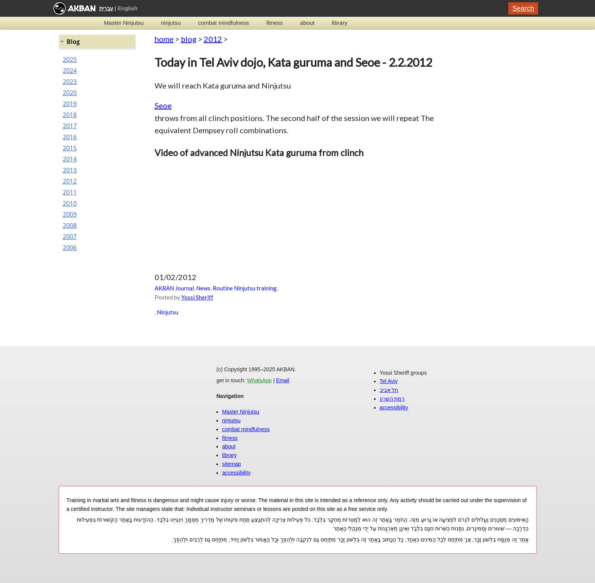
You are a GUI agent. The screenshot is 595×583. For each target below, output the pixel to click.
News (203, 288)
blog (189, 38)
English (127, 8)
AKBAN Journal (174, 288)
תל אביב (389, 390)
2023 (70, 81)
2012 (213, 38)
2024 (70, 70)
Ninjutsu (167, 312)
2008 (70, 225)
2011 (70, 192)
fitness (274, 22)
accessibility (236, 473)
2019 (70, 104)
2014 (70, 159)
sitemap (231, 464)
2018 (70, 115)
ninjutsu (171, 22)
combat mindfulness (223, 22)
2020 (70, 93)
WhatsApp (259, 380)
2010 (70, 203)
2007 (70, 236)
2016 (70, 137)
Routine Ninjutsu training (245, 288)
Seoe (163, 105)
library (339, 22)
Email (282, 380)
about (307, 22)
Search (523, 8)
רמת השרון (392, 399)
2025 (70, 59)
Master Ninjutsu (124, 22)
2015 (70, 148)
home (164, 38)
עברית (106, 8)
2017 (70, 126)
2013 (70, 170)
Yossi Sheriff (197, 297)
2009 (70, 214)
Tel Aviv (389, 381)
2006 (70, 247)
